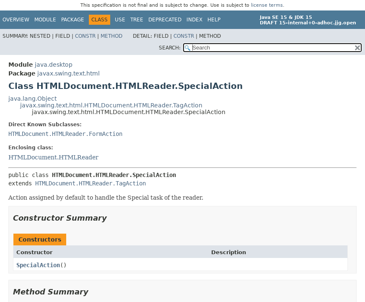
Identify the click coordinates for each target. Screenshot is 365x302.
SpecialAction (38, 265)
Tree (136, 20)
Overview (16, 20)
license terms (267, 5)
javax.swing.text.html (68, 73)
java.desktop (53, 64)
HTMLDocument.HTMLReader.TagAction (90, 183)
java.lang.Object (32, 98)
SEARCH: (170, 48)
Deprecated (164, 20)
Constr (85, 36)
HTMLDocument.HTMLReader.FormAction (65, 133)
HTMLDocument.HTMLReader (53, 157)
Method (111, 36)
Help (213, 20)
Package (72, 20)
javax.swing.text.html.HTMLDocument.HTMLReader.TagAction (111, 105)
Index (194, 20)
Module (45, 20)
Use (120, 20)
